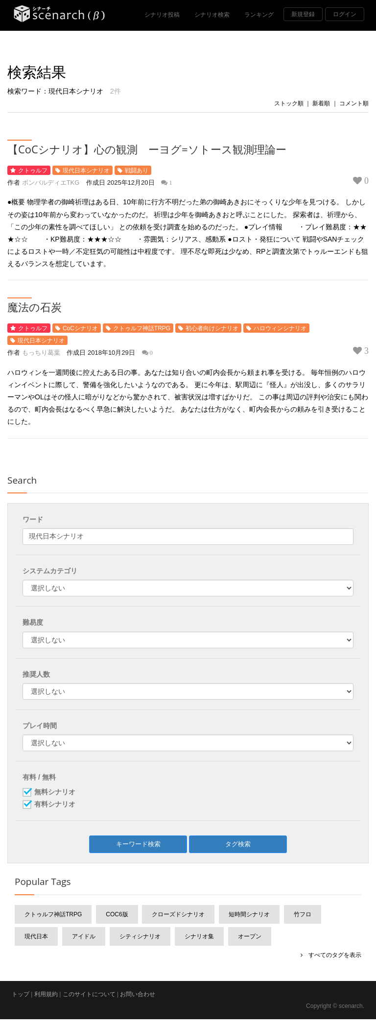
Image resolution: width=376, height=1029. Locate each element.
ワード (33, 519)
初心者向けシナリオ (212, 328)
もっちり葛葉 (41, 352)
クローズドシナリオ (178, 914)
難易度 (33, 622)
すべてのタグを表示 (332, 955)
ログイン (344, 14)
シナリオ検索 (212, 14)
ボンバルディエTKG (51, 182)
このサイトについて (89, 994)
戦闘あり (136, 170)
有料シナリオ (54, 804)
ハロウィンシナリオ (280, 328)
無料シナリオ (54, 792)
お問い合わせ (137, 994)
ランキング (259, 14)
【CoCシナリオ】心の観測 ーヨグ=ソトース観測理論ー (146, 149)
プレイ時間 (40, 726)
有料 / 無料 (39, 777)
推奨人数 (36, 674)
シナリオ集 (199, 936)
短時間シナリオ (249, 914)
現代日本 (36, 936)
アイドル (83, 936)
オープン (249, 936)
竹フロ (302, 914)
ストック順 (289, 103)
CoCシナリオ (80, 328)
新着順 (321, 103)
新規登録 (303, 14)
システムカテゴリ (50, 571)
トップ (20, 994)
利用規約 (46, 994)
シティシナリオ (140, 936)
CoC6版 (117, 914)
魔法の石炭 (34, 306)
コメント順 (354, 103)
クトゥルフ (32, 170)
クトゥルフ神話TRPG (141, 328)
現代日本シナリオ (86, 170)
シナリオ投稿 (162, 14)
